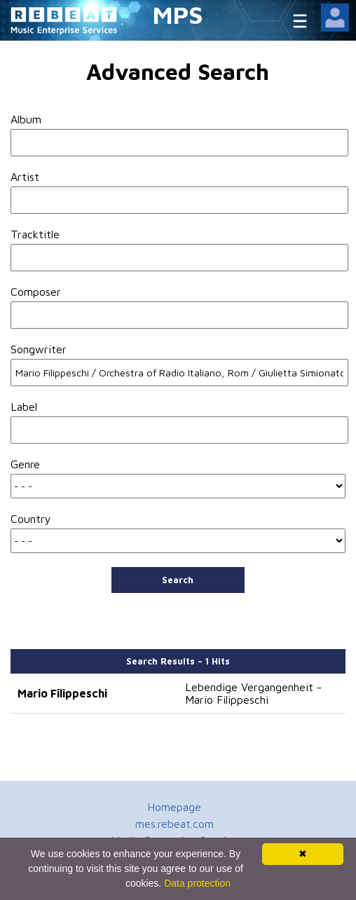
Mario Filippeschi (62, 693)
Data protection (197, 883)
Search (177, 579)
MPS (178, 14)
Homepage (174, 806)
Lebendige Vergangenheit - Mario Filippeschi (253, 693)
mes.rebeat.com (174, 823)
